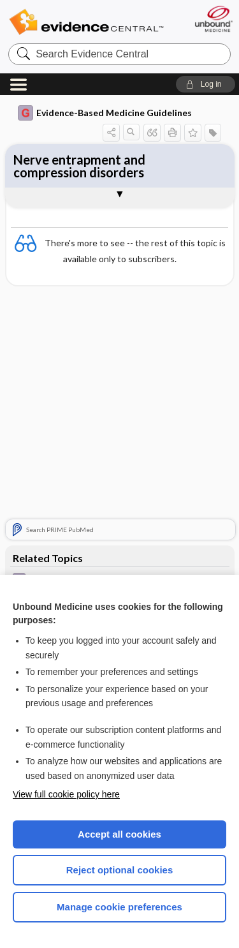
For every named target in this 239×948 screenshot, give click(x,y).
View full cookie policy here (66, 794)
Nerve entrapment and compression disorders (79, 166)
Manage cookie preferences (119, 906)
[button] (205, 84)
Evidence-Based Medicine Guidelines (105, 113)
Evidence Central (86, 22)
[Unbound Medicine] (213, 18)
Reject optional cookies (119, 869)
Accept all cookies (119, 834)
